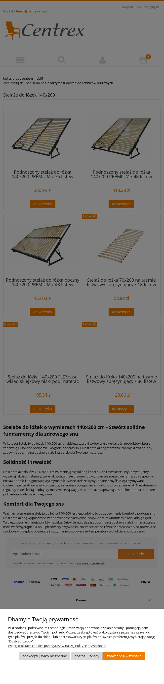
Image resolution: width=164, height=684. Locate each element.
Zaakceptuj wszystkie (124, 656)
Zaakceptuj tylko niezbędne (44, 656)
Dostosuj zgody (87, 656)
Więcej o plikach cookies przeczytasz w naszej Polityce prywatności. (57, 645)
